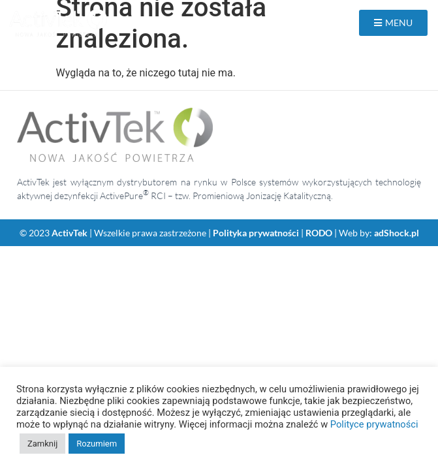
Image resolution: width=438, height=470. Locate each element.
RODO (318, 232)
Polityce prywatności (374, 424)
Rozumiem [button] (96, 443)
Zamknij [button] (42, 443)
